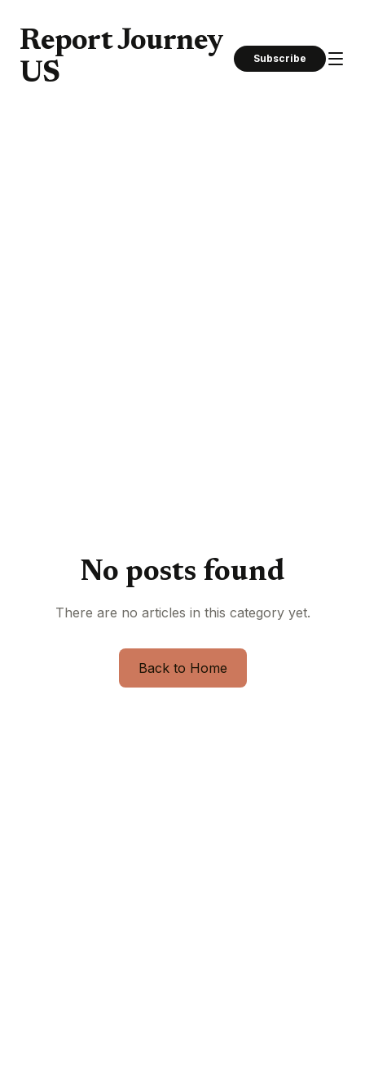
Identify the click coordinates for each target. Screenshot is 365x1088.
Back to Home (183, 668)
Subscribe (279, 58)
